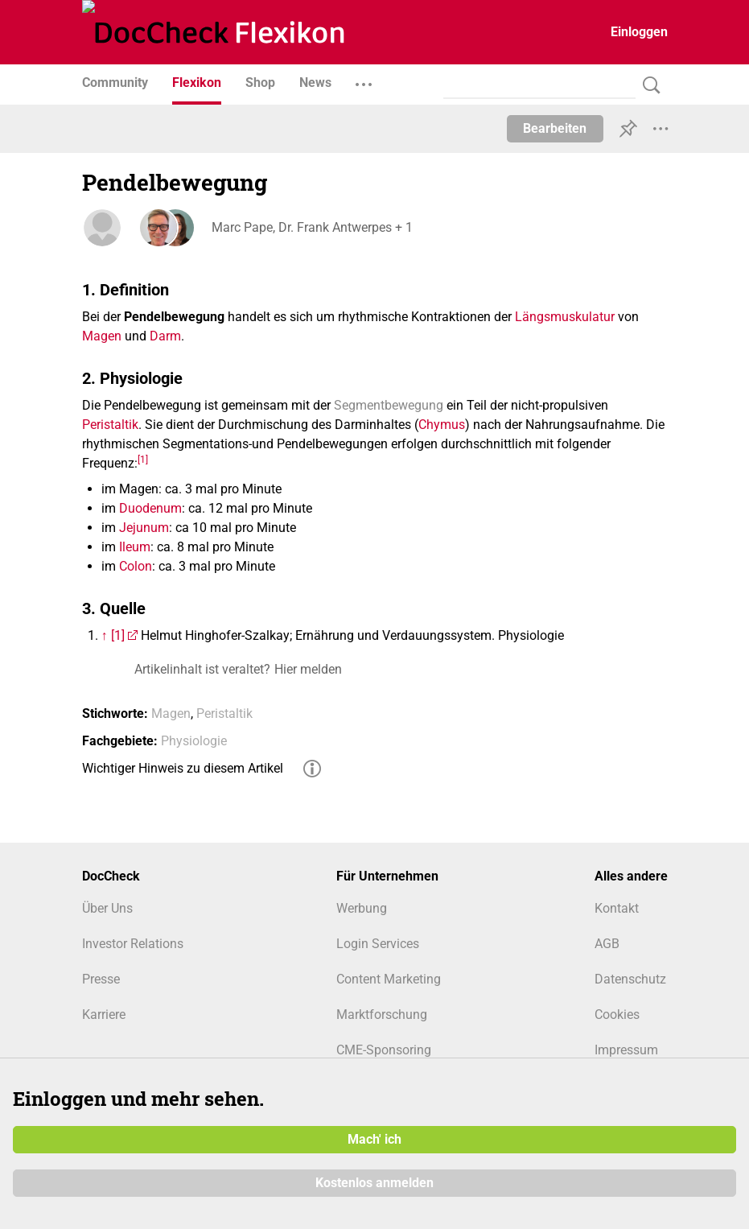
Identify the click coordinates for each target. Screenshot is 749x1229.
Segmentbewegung (388, 405)
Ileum (134, 547)
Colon (135, 566)
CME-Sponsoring (383, 1050)
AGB (607, 943)
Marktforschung (381, 1014)
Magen (101, 336)
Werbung (361, 908)
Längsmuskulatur (565, 316)
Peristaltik (110, 424)
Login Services (377, 943)
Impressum (626, 1050)
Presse (101, 979)
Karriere (104, 1014)
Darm (165, 336)
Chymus (441, 424)
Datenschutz (630, 979)
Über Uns (107, 908)
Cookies (617, 1014)
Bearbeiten (554, 128)
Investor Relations (132, 943)
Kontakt (617, 908)
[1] (143, 458)
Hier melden (308, 669)
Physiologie (194, 741)
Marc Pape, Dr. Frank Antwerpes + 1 (311, 227)
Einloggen (639, 31)
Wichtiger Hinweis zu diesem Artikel (182, 768)
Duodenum (150, 508)
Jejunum (144, 527)
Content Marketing (388, 979)
